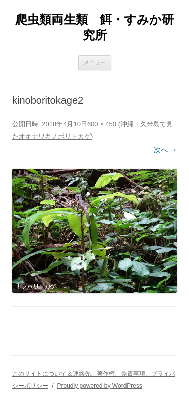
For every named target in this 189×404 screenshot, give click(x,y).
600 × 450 (101, 124)
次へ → (165, 150)
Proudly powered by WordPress (99, 385)
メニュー (95, 62)
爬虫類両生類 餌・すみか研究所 (94, 27)
